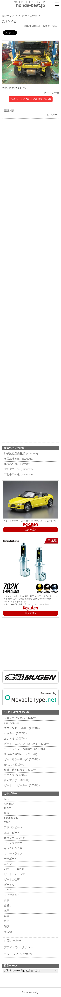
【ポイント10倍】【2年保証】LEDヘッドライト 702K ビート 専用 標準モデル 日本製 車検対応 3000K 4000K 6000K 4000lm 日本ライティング (30, 599)
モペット (8, 889)
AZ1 (6, 799)
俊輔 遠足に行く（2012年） (21, 769)
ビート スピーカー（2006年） (22, 785)
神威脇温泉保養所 (20, 453)
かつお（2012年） (14, 764)
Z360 (6, 822)
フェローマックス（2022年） (21, 717)
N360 (6, 813)
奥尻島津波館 (18, 458)
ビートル (8, 884)
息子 (6, 910)
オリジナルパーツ (14, 837)
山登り (7, 905)
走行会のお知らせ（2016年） (21, 754)
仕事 (6, 900)
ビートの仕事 (29, 15)
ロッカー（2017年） (15, 733)
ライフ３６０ (11, 895)
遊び (6, 926)
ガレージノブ (9, 15)
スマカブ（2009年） (15, 775)
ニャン (7, 863)
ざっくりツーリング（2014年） (22, 759)
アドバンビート (12, 827)
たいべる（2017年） (15, 738)
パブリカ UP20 (13, 869)
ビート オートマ (14, 874)
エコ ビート (11, 832)
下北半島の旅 (18, 474)
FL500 (7, 808)
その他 (7, 931)
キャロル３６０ (12, 848)
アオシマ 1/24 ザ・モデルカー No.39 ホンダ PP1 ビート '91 (30, 521)
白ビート (8, 921)
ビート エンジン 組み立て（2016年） (27, 743)
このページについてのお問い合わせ (30, 99)
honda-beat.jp (31, 992)
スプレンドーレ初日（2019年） (22, 728)
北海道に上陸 (18, 469)
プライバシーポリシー (18, 947)
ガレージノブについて (18, 954)
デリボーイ (10, 858)
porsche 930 (10, 817)
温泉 (6, 916)
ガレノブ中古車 (12, 843)
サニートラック (12, 853)
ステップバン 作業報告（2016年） (24, 749)
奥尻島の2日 (17, 464)
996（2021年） (12, 723)
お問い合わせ (12, 940)
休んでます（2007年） (17, 780)
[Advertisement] (30, 256)
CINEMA (8, 803)
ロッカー (53, 114)
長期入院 (8, 110)
